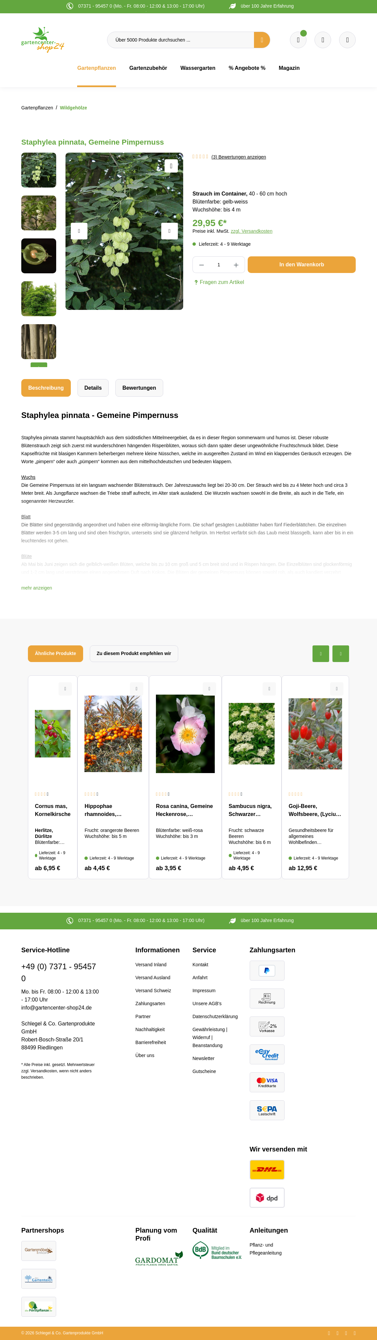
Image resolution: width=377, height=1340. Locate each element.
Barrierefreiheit (150, 1042)
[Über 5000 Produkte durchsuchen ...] (181, 40)
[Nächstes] (169, 231)
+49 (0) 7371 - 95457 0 (58, 972)
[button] (36, 588)
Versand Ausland (152, 977)
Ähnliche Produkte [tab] (55, 653)
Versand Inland (150, 964)
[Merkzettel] (298, 40)
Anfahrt (199, 977)
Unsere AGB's (207, 1003)
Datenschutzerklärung (215, 1016)
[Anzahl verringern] (201, 264)
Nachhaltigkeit (150, 1029)
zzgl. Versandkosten (251, 231)
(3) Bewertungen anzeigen (238, 157)
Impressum (203, 990)
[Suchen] (262, 40)
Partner (143, 1016)
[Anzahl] (219, 264)
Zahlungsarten (150, 1003)
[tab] (46, 388)
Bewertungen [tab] (139, 388)
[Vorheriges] (79, 231)
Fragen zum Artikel (218, 282)
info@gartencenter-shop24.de (56, 1007)
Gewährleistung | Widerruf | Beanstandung (209, 1037)
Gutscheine (204, 1071)
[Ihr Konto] (347, 40)
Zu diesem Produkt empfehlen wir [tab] (134, 653)
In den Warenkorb (301, 264)
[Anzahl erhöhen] (236, 264)
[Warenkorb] (322, 40)
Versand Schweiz (153, 990)
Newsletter (203, 1058)
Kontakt (200, 964)
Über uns (144, 1055)
